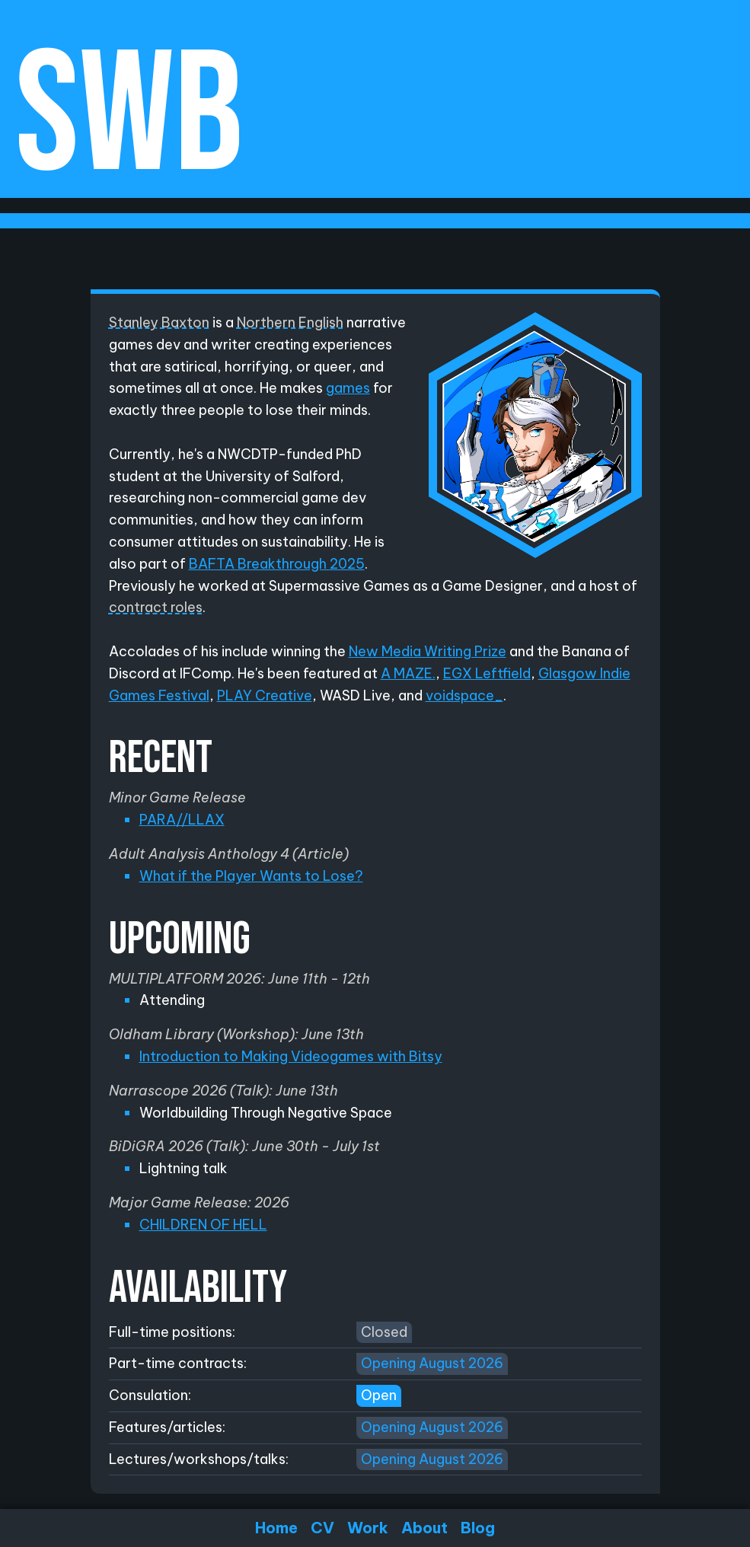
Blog (478, 1527)
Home (276, 1527)
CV (322, 1527)
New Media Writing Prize (427, 651)
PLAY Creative (264, 695)
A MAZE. (408, 673)
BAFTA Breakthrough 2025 (277, 564)
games (348, 388)
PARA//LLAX (182, 819)
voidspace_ (464, 695)
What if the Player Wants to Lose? (251, 876)
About (424, 1527)
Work (367, 1527)
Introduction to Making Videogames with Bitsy (290, 1056)
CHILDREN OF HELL (203, 1224)
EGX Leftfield (487, 673)
